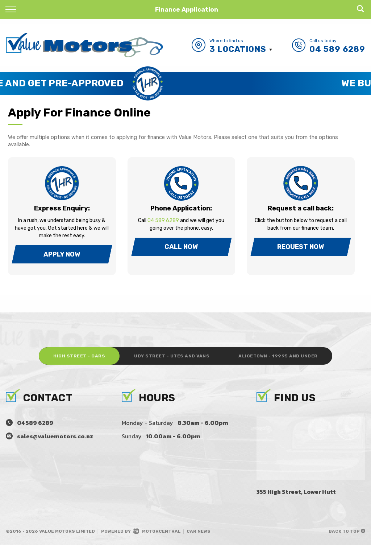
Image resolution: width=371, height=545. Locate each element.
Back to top (347, 531)
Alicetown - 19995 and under (278, 355)
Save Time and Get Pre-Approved (144, 83)
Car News (198, 531)
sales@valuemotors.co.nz (55, 436)
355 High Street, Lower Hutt (296, 491)
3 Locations (237, 49)
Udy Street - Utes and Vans (171, 355)
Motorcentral (157, 531)
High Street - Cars (79, 355)
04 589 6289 (337, 49)
